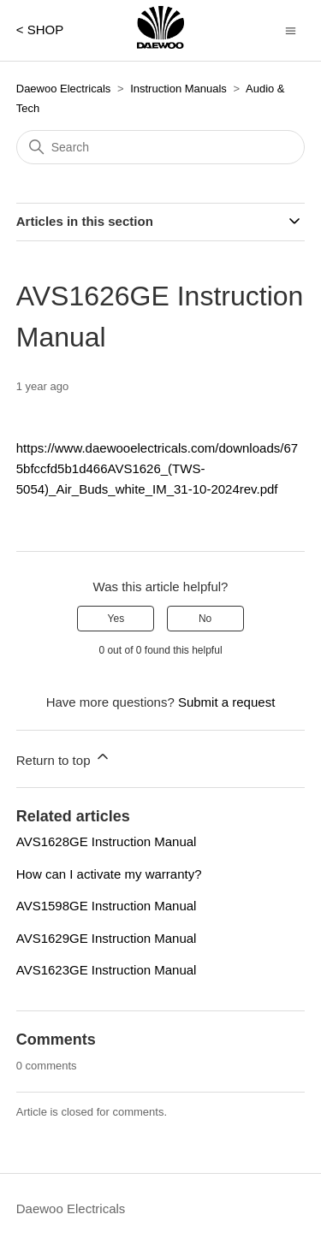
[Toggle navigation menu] (290, 29)
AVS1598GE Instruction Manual (106, 905)
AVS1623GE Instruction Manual (106, 970)
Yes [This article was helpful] (116, 619)
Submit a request (226, 702)
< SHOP (39, 29)
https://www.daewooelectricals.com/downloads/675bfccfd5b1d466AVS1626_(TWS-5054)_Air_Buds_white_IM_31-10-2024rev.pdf (157, 468)
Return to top (63, 757)
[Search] (161, 147)
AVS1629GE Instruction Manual (106, 938)
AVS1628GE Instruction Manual (106, 841)
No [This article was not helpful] (205, 619)
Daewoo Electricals (63, 88)
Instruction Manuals (178, 88)
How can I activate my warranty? (109, 874)
